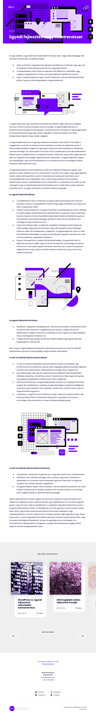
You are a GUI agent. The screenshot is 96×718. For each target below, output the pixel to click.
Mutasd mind (48, 632)
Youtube (55, 695)
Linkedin (39, 692)
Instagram (56, 692)
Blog (12, 31)
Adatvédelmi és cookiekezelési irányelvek (75, 707)
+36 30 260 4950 (48, 680)
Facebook (40, 695)
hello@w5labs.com (48, 678)
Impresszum (83, 709)
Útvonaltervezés (48, 664)
